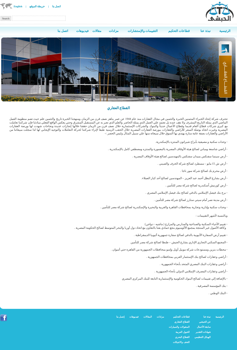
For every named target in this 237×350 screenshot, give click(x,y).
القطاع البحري (182, 337)
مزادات (160, 316)
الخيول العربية (183, 332)
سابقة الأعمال (204, 327)
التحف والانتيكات (181, 342)
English (18, 6)
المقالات (147, 316)
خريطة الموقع (37, 6)
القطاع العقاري (182, 321)
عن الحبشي (205, 321)
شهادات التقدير (203, 332)
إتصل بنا (120, 316)
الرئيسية (219, 316)
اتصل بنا (56, 6)
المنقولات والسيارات (179, 327)
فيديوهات (134, 316)
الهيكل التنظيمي (202, 337)
